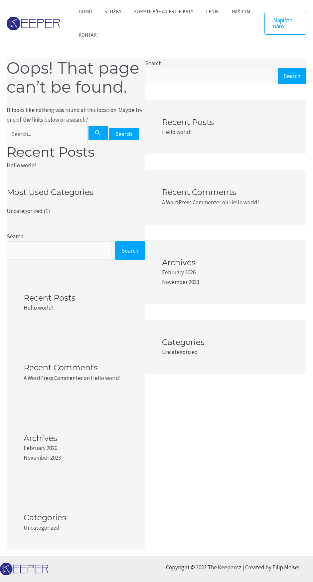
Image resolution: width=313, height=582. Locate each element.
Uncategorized (25, 211)
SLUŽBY (109, 11)
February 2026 (40, 448)
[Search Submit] (98, 133)
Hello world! (22, 165)
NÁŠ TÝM (229, 11)
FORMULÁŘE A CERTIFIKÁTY (157, 11)
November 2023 (42, 457)
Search (15, 236)
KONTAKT (87, 35)
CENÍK (203, 11)
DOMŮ (84, 11)
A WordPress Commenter (53, 378)
